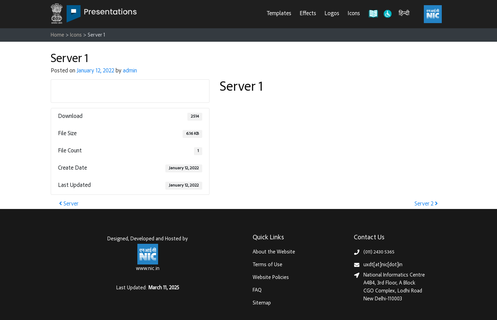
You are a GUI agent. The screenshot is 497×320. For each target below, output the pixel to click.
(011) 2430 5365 (378, 252)
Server (68, 204)
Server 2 (426, 204)
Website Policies (271, 277)
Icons (354, 14)
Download (130, 90)
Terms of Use (267, 265)
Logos (331, 14)
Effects (308, 14)
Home (57, 35)
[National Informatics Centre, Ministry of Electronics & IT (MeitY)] (433, 14)
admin (130, 71)
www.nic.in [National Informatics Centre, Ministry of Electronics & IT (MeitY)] (147, 268)
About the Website (274, 252)
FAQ (257, 290)
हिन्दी (404, 14)
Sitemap (262, 303)
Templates (279, 14)
